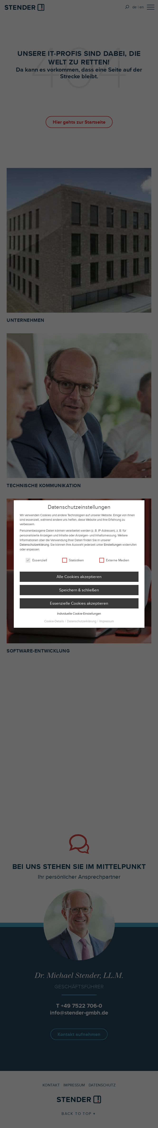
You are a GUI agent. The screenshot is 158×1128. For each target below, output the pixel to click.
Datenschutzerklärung (34, 548)
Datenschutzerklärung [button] (82, 625)
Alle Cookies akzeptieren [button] (79, 580)
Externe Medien (114, 564)
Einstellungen (113, 548)
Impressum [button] (106, 625)
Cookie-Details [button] (54, 625)
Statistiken (73, 564)
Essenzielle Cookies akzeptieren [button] (79, 607)
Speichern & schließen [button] (79, 594)
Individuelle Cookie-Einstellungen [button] (79, 617)
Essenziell (36, 564)
